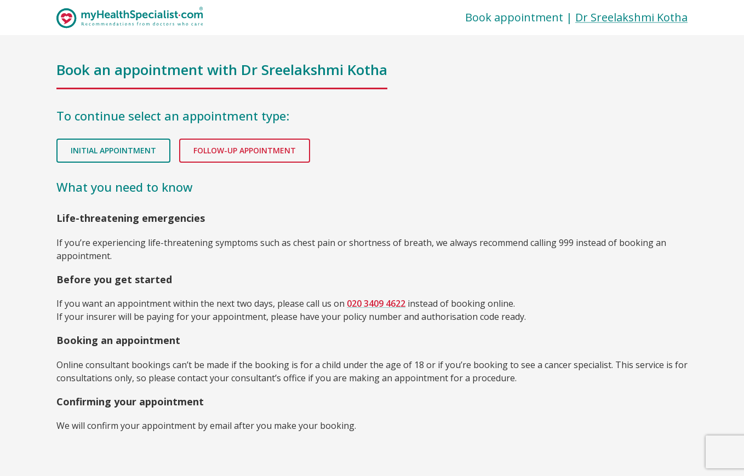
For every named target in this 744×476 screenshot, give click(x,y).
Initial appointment (113, 151)
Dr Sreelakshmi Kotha (631, 17)
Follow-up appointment (244, 151)
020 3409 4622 (376, 303)
